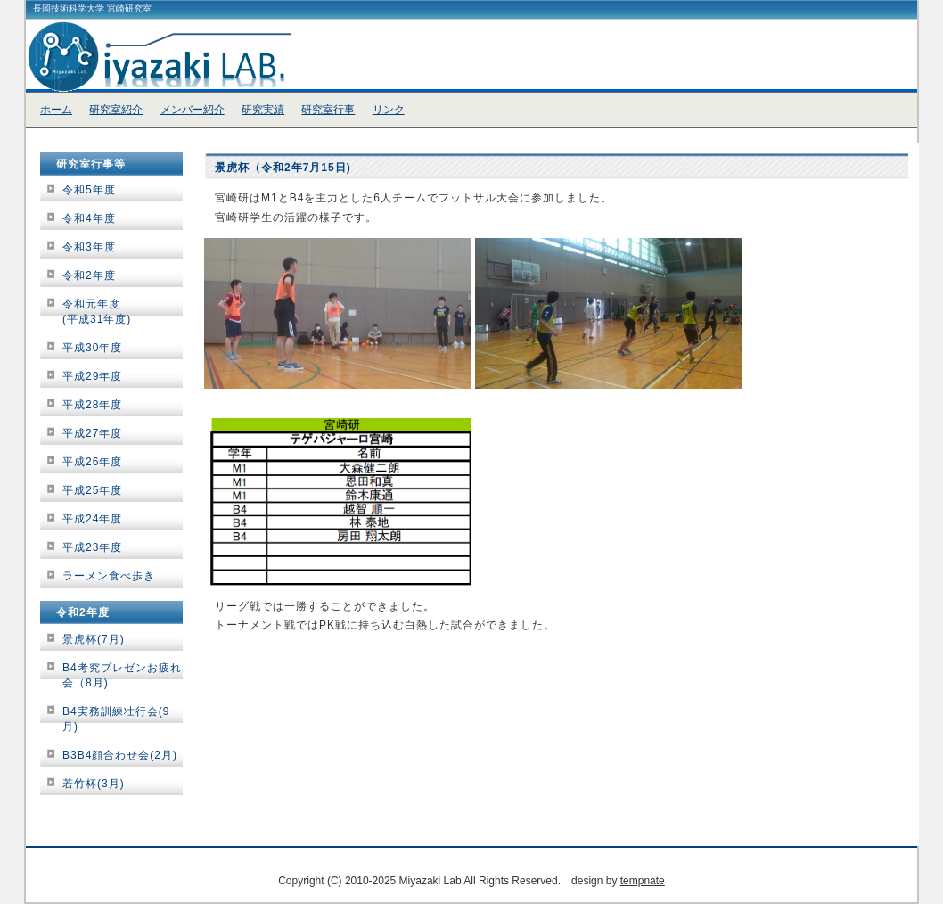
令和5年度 (89, 190)
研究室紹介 (116, 109)
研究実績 (263, 109)
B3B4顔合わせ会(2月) (119, 755)
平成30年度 (92, 347)
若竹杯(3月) (93, 783)
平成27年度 (92, 433)
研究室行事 (328, 109)
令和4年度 (89, 218)
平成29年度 (92, 376)
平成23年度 (92, 547)
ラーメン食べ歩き (108, 576)
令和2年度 (89, 275)
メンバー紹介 (192, 109)
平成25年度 (92, 490)
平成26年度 (92, 462)
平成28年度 (92, 405)
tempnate (642, 881)
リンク (389, 109)
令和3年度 (89, 247)
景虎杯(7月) (93, 639)
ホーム (56, 109)
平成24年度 (92, 519)
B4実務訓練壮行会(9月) (115, 719)
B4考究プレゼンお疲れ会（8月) (122, 675)
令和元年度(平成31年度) (96, 311)
